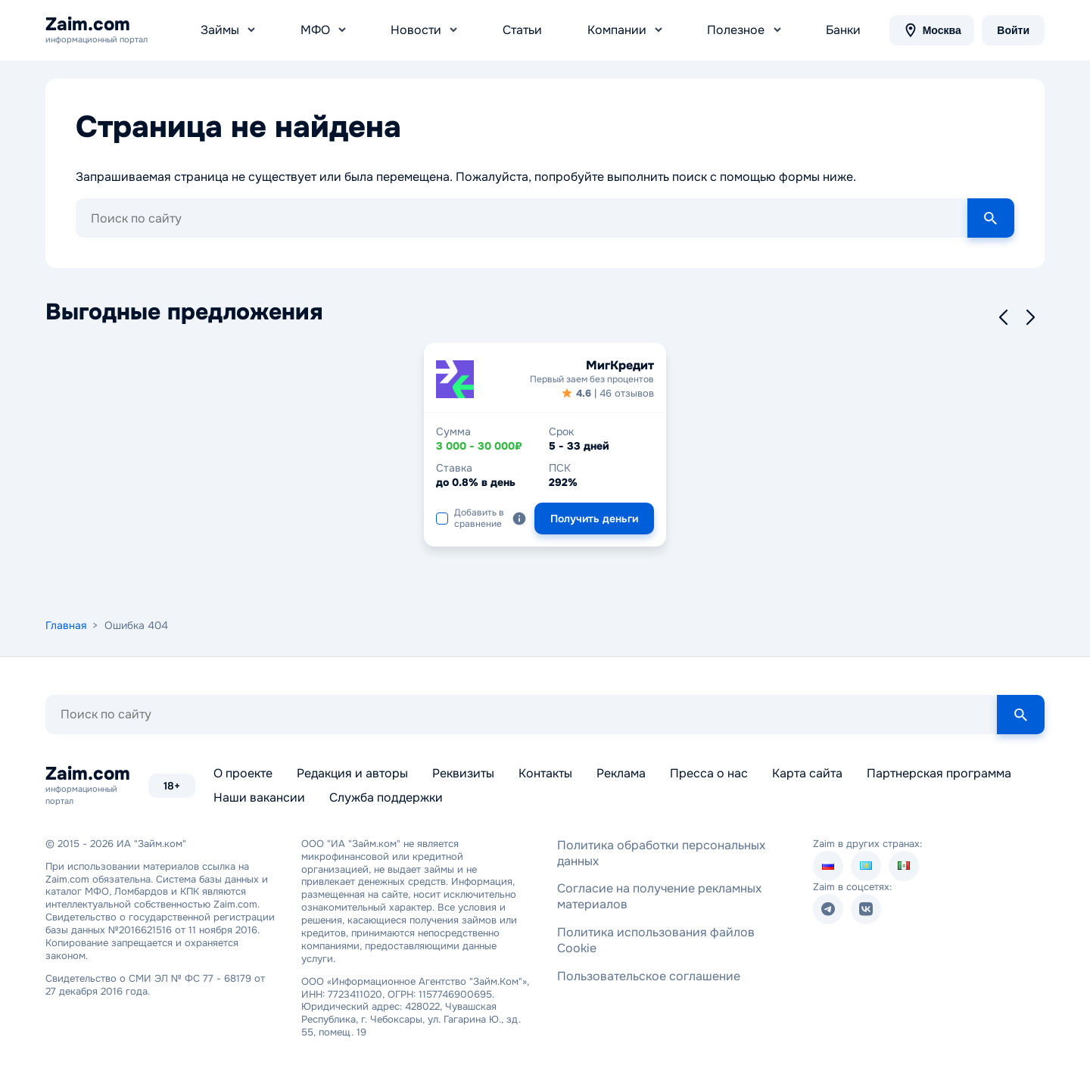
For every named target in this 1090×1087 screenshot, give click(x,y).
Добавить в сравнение (470, 517)
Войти (1013, 30)
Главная (65, 625)
